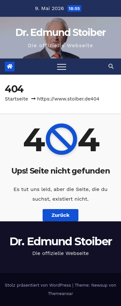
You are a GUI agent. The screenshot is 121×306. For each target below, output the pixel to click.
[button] (111, 66)
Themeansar (60, 293)
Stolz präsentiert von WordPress (38, 285)
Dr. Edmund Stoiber (60, 32)
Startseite (16, 99)
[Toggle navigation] (61, 66)
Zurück (61, 215)
